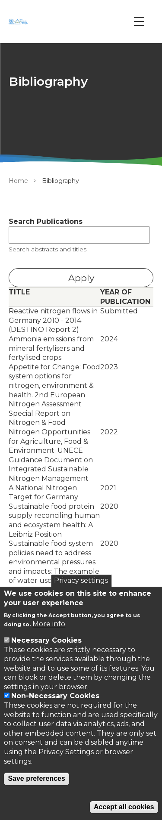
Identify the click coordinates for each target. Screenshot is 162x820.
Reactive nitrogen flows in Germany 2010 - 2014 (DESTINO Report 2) (53, 320)
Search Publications (46, 221)
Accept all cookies (124, 807)
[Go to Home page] (19, 21)
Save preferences (36, 778)
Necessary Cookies (46, 640)
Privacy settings (81, 580)
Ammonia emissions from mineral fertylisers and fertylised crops (51, 348)
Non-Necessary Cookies (55, 696)
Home (18, 181)
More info (48, 624)
